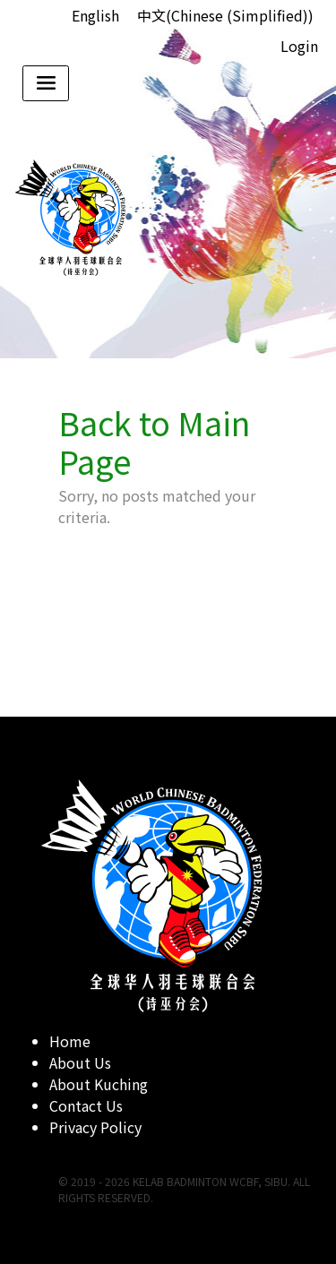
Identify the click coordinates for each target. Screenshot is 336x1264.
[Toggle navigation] (45, 83)
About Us (80, 1062)
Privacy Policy (95, 1127)
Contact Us (86, 1105)
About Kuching (98, 1084)
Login (299, 45)
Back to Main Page (154, 441)
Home (69, 1041)
